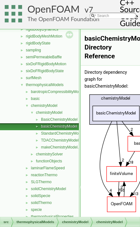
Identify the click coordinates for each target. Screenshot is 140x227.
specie (36, 209)
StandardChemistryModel (62, 133)
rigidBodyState (38, 43)
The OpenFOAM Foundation (63, 18)
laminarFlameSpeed (48, 168)
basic (35, 98)
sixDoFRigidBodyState (45, 71)
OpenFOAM (53, 9)
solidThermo (41, 203)
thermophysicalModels (44, 85)
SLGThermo (41, 182)
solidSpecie (40, 196)
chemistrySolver (49, 154)
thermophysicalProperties (52, 216)
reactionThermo (44, 175)
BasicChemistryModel (59, 119)
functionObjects (49, 161)
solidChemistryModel (48, 189)
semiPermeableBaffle (44, 57)
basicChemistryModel (59, 126)
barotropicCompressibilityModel (57, 92)
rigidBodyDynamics (42, 29)
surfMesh (33, 78)
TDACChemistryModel (60, 140)
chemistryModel (44, 105)
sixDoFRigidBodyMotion (46, 64)
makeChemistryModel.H (61, 147)
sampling (33, 50)
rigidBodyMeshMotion (44, 36)
